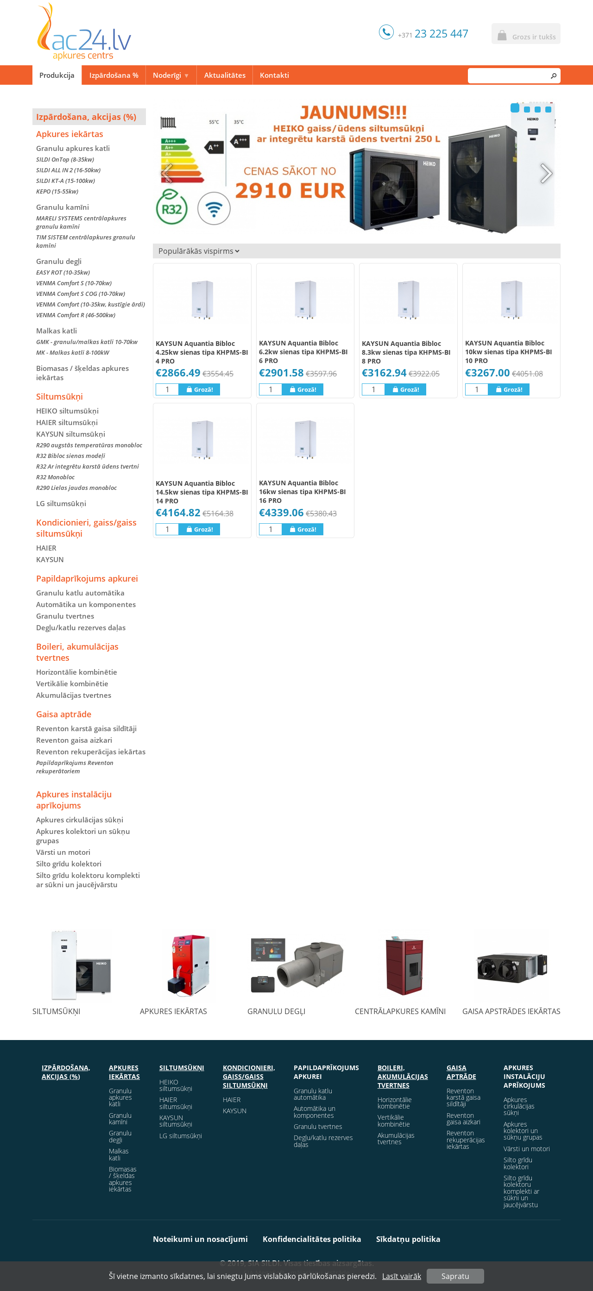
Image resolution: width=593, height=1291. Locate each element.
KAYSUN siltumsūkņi (175, 1120)
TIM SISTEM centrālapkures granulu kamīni (85, 241)
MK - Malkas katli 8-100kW (72, 352)
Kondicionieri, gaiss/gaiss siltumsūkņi (86, 528)
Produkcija (57, 75)
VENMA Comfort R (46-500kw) (75, 315)
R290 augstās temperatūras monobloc (89, 445)
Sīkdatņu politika (408, 1239)
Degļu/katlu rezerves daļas (81, 627)
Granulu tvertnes (65, 615)
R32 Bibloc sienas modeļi (70, 455)
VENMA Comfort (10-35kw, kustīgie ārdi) (90, 304)
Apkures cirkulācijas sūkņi (79, 819)
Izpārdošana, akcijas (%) (86, 116)
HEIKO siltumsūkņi (67, 410)
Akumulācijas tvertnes (73, 695)
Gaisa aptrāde (63, 714)
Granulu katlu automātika (80, 592)
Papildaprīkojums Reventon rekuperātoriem (75, 766)
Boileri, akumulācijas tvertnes (77, 652)
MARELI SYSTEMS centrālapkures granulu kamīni (81, 222)
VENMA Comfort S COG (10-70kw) (80, 293)
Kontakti (274, 75)
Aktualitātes (225, 75)
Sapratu (455, 1276)
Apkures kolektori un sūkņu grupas (83, 836)
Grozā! (199, 389)
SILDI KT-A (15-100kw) (65, 180)
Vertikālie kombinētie (72, 683)
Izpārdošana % (114, 75)
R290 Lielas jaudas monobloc (76, 487)
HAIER (46, 547)
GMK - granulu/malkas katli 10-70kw (87, 342)
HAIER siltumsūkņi (67, 422)
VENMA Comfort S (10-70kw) (74, 283)
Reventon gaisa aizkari (74, 740)
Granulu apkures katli (73, 148)
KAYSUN (50, 559)
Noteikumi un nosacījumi (200, 1239)
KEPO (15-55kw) (57, 191)
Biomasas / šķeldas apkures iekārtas (82, 372)
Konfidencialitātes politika (312, 1239)
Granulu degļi (59, 261)
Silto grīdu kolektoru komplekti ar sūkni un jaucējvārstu (88, 880)
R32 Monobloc (55, 477)
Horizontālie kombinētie (76, 672)
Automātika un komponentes (86, 604)
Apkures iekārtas (69, 133)
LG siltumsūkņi (61, 503)
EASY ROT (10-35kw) (63, 272)
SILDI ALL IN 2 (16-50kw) (68, 170)
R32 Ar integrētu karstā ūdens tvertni (87, 466)
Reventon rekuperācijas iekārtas (90, 751)
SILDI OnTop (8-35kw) (65, 159)
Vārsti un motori (63, 852)
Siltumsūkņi (59, 396)
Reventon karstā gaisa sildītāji (86, 728)
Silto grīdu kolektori (68, 863)
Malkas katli (56, 330)
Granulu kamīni (62, 207)
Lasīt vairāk (401, 1276)
